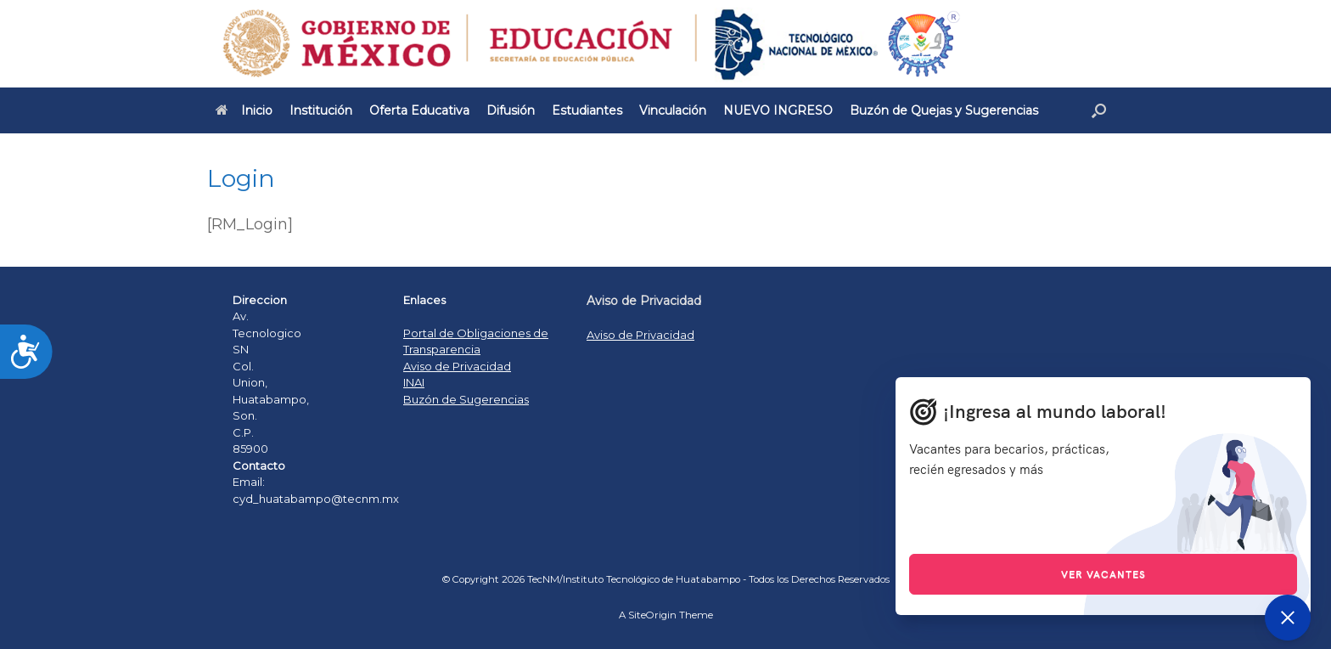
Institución (320, 110)
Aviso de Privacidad (457, 366)
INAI (413, 382)
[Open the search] (1099, 110)
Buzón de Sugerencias (466, 399)
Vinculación (672, 110)
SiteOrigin (652, 615)
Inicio (244, 110)
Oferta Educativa (419, 110)
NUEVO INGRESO (778, 110)
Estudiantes (587, 110)
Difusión (510, 110)
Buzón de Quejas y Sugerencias (944, 110)
